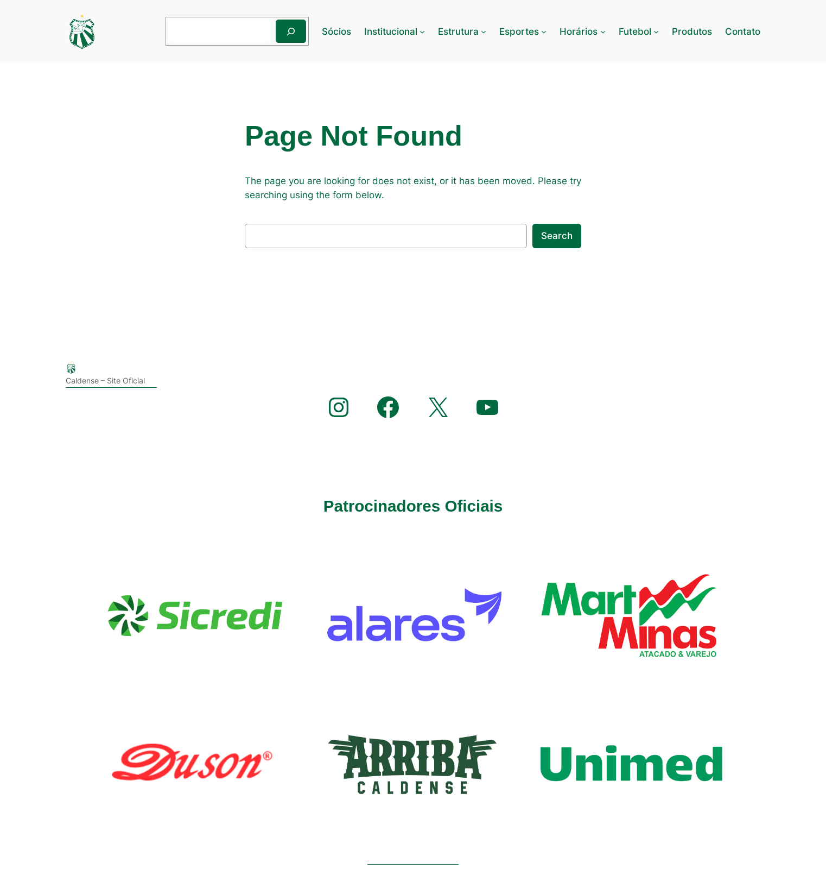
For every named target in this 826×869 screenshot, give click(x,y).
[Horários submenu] (603, 31)
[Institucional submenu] (422, 31)
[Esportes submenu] (544, 31)
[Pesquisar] (291, 31)
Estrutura (458, 31)
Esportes (519, 31)
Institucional (390, 31)
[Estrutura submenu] (483, 31)
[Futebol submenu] (656, 31)
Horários (579, 31)
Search (557, 235)
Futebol (635, 31)
